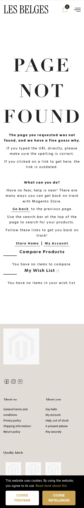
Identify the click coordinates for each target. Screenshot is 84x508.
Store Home (27, 243)
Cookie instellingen (58, 498)
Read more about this (51, 486)
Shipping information (17, 426)
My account (53, 415)
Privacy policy (12, 420)
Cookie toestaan (22, 498)
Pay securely (53, 432)
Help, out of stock (57, 420)
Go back (21, 209)
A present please (56, 426)
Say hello (51, 409)
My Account (56, 243)
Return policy (11, 432)
